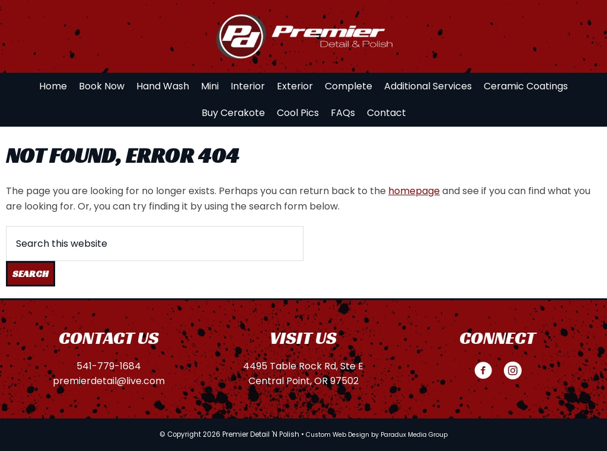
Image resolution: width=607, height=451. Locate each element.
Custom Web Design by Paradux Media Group (377, 434)
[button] (483, 370)
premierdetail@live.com (109, 381)
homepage (414, 191)
